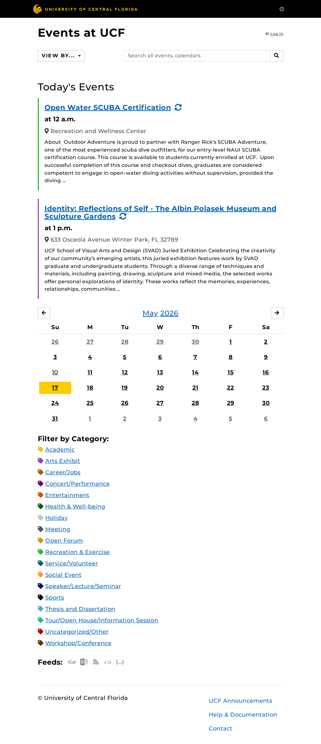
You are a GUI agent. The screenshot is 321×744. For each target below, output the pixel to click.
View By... (59, 55)
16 (266, 372)
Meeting (57, 529)
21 (195, 387)
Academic (60, 449)
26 (55, 341)
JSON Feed (120, 662)
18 (90, 387)
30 (195, 341)
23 (265, 387)
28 (125, 341)
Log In (274, 33)
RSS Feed (96, 662)
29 (160, 341)
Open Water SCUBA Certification (108, 107)
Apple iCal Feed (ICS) (72, 662)
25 (90, 403)
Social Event (63, 574)
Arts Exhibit (62, 461)
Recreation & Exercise (77, 552)
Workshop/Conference (78, 643)
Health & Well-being (75, 506)
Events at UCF (81, 32)
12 (125, 372)
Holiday (56, 518)
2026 (169, 313)
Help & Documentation (243, 714)
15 (231, 372)
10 (55, 372)
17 (55, 387)
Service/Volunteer (71, 563)
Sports (54, 597)
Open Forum (64, 540)
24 (55, 403)
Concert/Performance (77, 483)
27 (90, 341)
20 (160, 387)
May (150, 313)
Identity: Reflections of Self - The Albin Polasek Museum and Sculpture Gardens (160, 212)
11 (90, 372)
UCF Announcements (240, 700)
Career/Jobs (63, 472)
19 (124, 387)
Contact (220, 728)
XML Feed (108, 662)
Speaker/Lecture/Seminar (83, 586)
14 (195, 372)
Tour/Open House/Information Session (101, 620)
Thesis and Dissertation (80, 609)
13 (160, 372)
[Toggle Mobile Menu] (281, 8)
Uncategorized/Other (77, 631)
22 (230, 387)
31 (55, 418)
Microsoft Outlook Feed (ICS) (84, 662)
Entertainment (67, 495)
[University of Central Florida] (85, 8)
